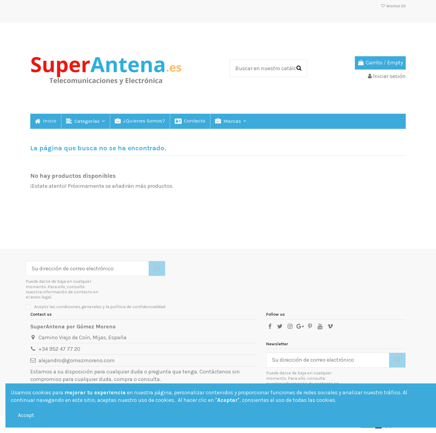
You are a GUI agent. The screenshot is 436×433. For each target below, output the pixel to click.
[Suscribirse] (157, 268)
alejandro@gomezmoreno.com (76, 360)
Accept (26, 415)
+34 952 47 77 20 (59, 349)
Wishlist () (393, 6)
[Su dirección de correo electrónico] (87, 268)
